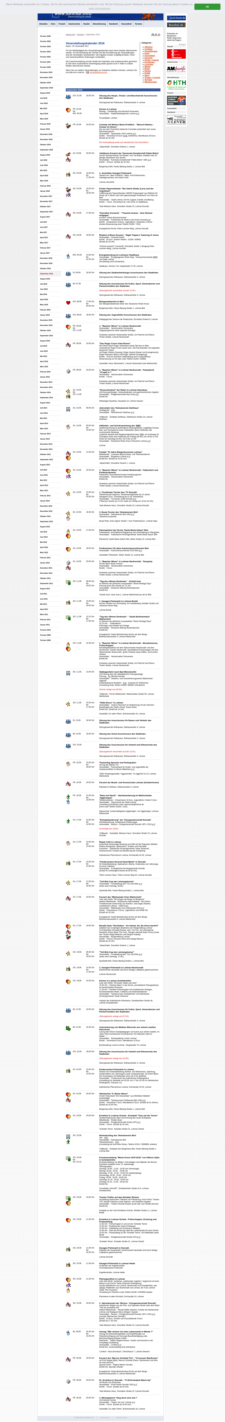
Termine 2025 (45, 41)
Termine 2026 (45, 36)
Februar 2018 (45, 186)
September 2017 (46, 212)
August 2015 (45, 341)
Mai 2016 (43, 294)
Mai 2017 (43, 232)
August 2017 (45, 217)
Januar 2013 (45, 501)
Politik (147, 73)
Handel (86, 24)
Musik (147, 69)
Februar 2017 (45, 248)
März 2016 (44, 305)
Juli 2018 (43, 160)
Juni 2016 (44, 289)
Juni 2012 (44, 537)
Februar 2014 (45, 434)
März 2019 (44, 119)
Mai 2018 (43, 170)
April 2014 (44, 423)
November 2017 (46, 201)
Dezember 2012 (46, 506)
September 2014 (46, 397)
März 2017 (44, 243)
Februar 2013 (45, 496)
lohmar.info (70, 34)
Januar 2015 (45, 377)
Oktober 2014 (45, 392)
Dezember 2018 (46, 134)
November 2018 (46, 139)
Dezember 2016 (46, 258)
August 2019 (45, 93)
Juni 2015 (44, 351)
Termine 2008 (45, 640)
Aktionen (148, 47)
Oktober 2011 (45, 578)
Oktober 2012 (45, 516)
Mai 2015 (43, 356)
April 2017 (44, 237)
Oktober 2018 (45, 145)
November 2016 (46, 263)
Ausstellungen (151, 51)
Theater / (152, 78)
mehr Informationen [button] (99, 8)
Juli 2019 (43, 98)
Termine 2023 (45, 52)
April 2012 (44, 547)
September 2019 (46, 88)
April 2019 (44, 114)
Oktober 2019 (45, 83)
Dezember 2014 (46, 382)
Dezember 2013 (46, 444)
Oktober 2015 (45, 330)
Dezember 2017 (46, 196)
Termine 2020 (45, 67)
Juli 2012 (43, 532)
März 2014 (44, 428)
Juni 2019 (44, 103)
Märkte (148, 67)
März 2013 (44, 490)
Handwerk (113, 24)
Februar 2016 (45, 310)
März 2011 (44, 614)
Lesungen (149, 64)
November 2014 (46, 387)
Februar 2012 (45, 558)
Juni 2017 (44, 227)
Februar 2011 (45, 619)
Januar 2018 (45, 191)
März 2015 (44, 367)
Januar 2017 (45, 253)
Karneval (148, 58)
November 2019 (46, 77)
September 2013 (46, 459)
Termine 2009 (45, 635)
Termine (138, 24)
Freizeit (62, 24)
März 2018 (44, 181)
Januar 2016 (45, 315)
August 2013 (45, 465)
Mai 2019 (43, 108)
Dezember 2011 (46, 568)
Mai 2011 (43, 604)
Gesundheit (126, 24)
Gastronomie (74, 24)
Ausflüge (148, 49)
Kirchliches (150, 62)
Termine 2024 (45, 46)
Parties (148, 71)
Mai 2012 (43, 542)
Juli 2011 (43, 594)
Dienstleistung (99, 24)
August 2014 (45, 403)
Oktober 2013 (45, 454)
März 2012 (44, 552)
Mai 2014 (43, 418)
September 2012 (46, 521)
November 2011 (46, 573)
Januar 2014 (45, 439)
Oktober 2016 (45, 268)
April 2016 (44, 299)
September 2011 (46, 583)
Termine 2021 (45, 62)
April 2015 (44, 361)
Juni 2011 (44, 599)
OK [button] (207, 6)
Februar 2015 (45, 372)
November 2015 (46, 325)
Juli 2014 (43, 408)
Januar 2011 (45, 625)
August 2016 (45, 279)
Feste (147, 53)
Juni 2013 (44, 475)
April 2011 (44, 609)
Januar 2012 (45, 563)
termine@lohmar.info (98, 72)
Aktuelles (43, 24)
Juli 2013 (43, 470)
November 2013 (46, 449)
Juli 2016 (43, 284)
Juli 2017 (43, 222)
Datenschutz (121, 1418)
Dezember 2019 (46, 72)
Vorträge (148, 80)
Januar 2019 (45, 129)
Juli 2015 (43, 346)
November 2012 (46, 511)
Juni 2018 (44, 165)
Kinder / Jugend (152, 60)
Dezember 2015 (46, 320)
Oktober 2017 (45, 206)
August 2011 (45, 589)
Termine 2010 (45, 630)
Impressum (105, 1418)
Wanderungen (151, 82)
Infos (53, 24)
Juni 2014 (44, 413)
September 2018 (46, 150)
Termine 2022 (45, 57)
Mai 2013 (43, 480)
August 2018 (45, 155)
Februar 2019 (45, 124)
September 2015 (46, 336)
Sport (147, 75)
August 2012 (45, 527)
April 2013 (44, 485)
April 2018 (44, 175)
